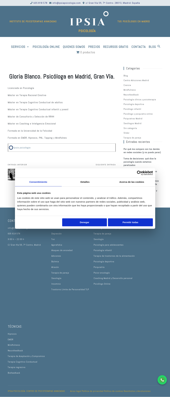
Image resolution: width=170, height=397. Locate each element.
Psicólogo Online (102, 284)
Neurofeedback (131, 94)
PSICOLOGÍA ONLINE (46, 47)
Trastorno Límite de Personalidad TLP (70, 289)
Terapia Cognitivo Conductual (22, 362)
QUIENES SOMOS (74, 47)
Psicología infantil (103, 250)
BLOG (152, 47)
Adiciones (56, 256)
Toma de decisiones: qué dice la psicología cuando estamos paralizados (140, 161)
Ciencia (127, 85)
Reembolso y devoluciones (137, 391)
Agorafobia (56, 245)
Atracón (55, 267)
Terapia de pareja (132, 137)
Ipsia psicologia (22, 147)
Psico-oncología (102, 272)
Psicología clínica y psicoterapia (140, 99)
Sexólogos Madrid (132, 123)
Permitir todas (130, 222)
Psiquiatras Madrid (133, 118)
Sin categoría (130, 128)
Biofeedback (14, 373)
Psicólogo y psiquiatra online (138, 114)
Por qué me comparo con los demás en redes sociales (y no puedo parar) (142, 151)
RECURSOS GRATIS (115, 47)
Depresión (56, 233)
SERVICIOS (20, 47)
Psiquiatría (99, 267)
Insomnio (56, 284)
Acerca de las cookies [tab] (131, 182)
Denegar (84, 222)
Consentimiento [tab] (38, 182)
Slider (126, 133)
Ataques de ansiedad (62, 250)
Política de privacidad (92, 391)
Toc (53, 239)
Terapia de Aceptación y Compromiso (26, 356)
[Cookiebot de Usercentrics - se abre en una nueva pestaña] (139, 173)
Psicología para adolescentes (109, 245)
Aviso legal (75, 391)
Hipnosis (12, 334)
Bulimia (55, 261)
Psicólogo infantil (132, 109)
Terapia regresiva (16, 367)
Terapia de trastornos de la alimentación (114, 256)
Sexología (56, 278)
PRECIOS (94, 47)
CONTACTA (138, 47)
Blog (126, 75)
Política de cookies (113, 391)
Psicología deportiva (134, 104)
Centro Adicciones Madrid (136, 80)
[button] (158, 46)
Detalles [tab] (84, 182)
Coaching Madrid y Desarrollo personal (113, 278)
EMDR (10, 339)
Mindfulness (130, 90)
